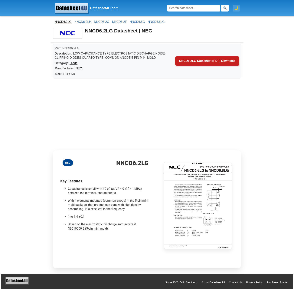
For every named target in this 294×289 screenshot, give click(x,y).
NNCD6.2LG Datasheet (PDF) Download (207, 60)
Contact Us (235, 282)
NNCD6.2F (119, 21)
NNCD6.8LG (156, 21)
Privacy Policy (254, 282)
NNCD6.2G (101, 21)
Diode (73, 63)
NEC (79, 68)
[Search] (193, 8)
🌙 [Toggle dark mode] (236, 8)
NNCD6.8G (137, 21)
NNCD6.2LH (82, 21)
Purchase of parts (277, 282)
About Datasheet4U (213, 282)
